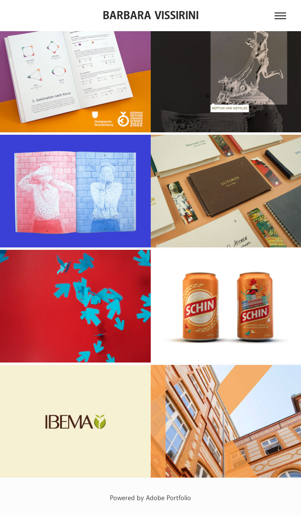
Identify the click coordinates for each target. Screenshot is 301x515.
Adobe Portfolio (168, 498)
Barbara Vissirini (151, 15)
